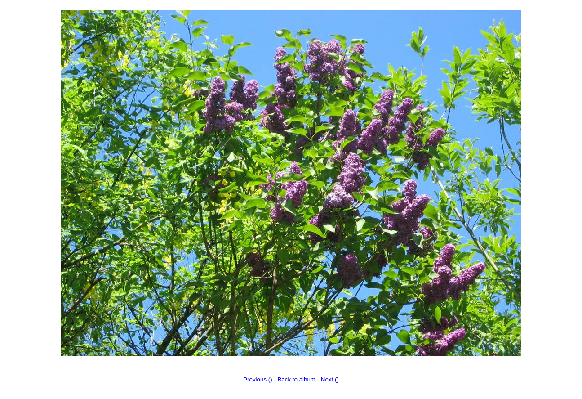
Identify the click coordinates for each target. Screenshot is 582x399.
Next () (330, 379)
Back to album (296, 379)
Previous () (257, 379)
